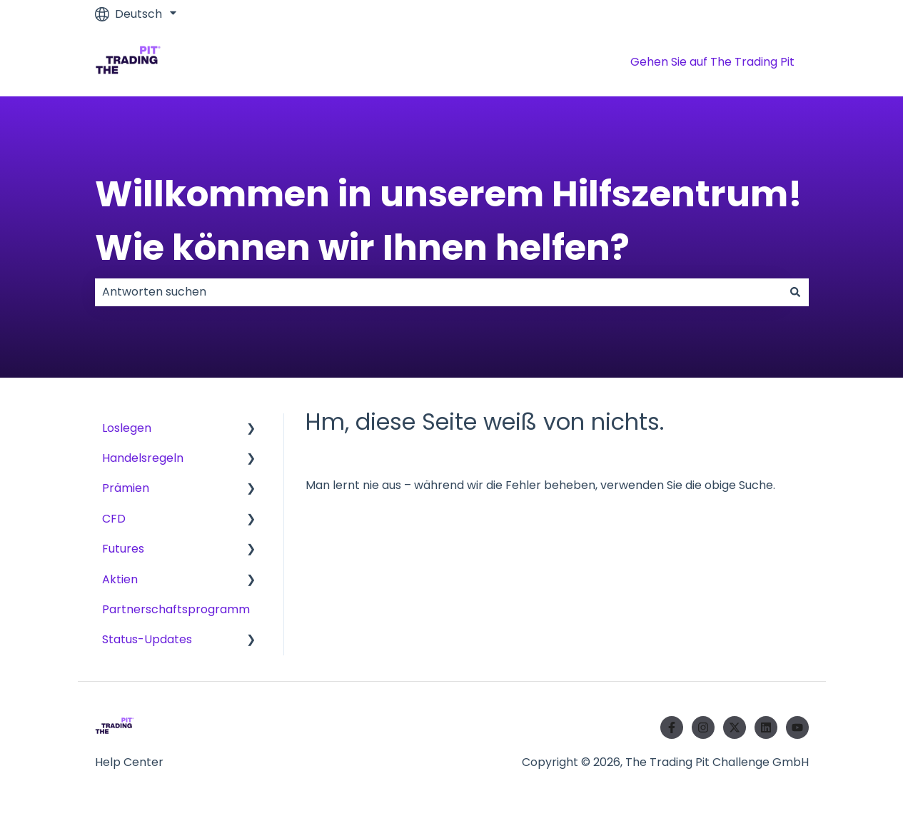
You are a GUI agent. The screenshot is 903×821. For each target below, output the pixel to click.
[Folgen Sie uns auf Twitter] (734, 727)
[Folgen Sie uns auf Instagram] (703, 727)
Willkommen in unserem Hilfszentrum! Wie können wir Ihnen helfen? (448, 221)
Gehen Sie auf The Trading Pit (712, 62)
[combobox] (438, 292)
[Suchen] (795, 292)
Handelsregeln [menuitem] (142, 458)
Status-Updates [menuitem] (147, 639)
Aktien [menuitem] (120, 579)
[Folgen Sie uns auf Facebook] (671, 727)
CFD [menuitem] (114, 518)
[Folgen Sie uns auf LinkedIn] (766, 727)
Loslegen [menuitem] (126, 428)
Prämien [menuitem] (125, 488)
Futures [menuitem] (123, 548)
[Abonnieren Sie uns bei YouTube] (797, 727)
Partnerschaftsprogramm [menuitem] (176, 609)
